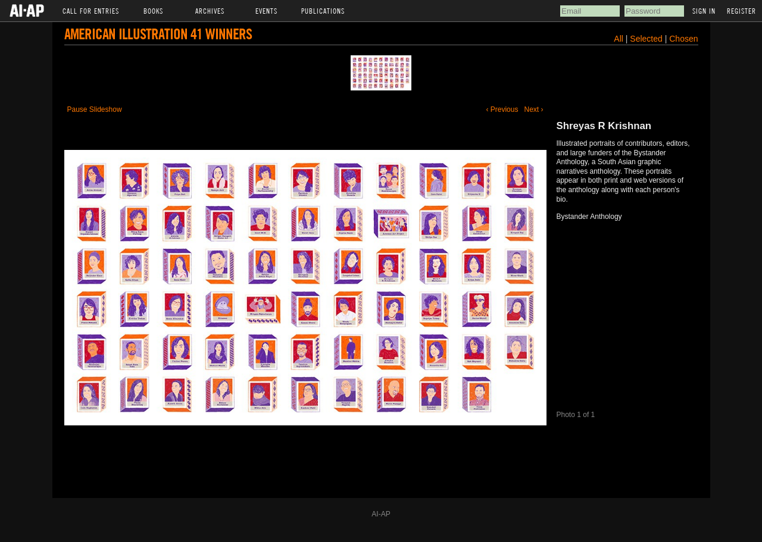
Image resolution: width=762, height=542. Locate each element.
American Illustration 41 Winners (158, 33)
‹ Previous (502, 109)
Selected (647, 38)
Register (741, 10)
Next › (533, 109)
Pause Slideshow (94, 109)
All (618, 38)
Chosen (683, 38)
